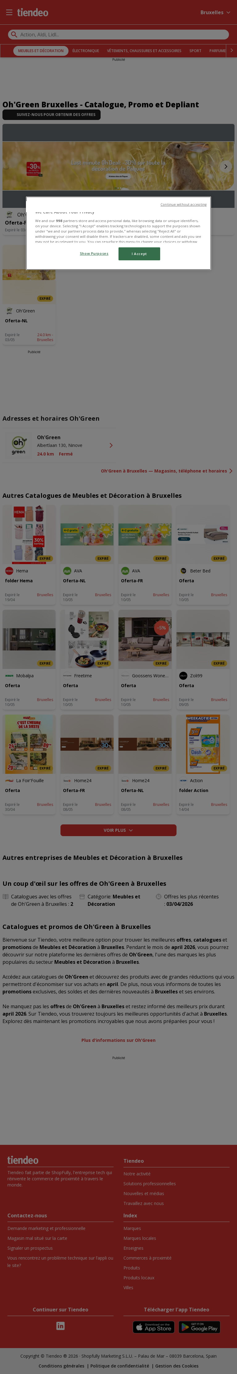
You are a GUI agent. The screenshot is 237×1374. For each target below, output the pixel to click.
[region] (118, 233)
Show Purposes (94, 253)
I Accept (139, 253)
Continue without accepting (183, 204)
